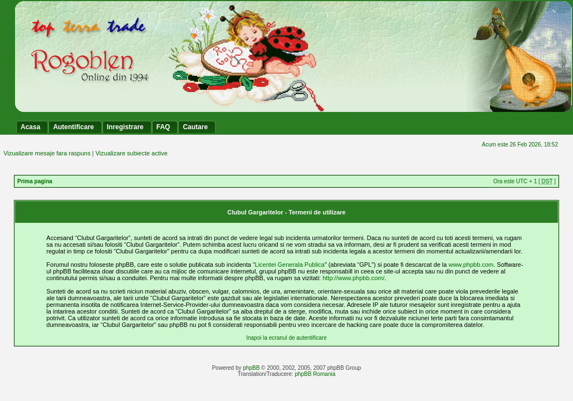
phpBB (251, 368)
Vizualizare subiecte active (131, 153)
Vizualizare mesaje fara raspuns (46, 153)
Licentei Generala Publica (290, 264)
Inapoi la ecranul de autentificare (286, 338)
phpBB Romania (315, 374)
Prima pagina (34, 181)
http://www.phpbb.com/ (353, 278)
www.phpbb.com (470, 264)
